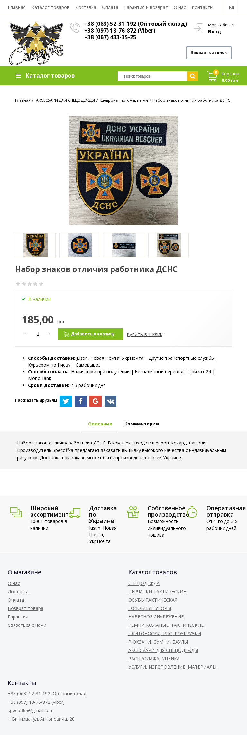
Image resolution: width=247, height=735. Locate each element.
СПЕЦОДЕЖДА (144, 583)
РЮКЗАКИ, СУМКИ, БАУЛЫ (158, 642)
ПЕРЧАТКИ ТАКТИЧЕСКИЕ (157, 591)
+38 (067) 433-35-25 (110, 37)
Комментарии (141, 424)
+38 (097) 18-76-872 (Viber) (119, 30)
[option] (35, 245)
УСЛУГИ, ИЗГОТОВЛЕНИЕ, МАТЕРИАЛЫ (172, 667)
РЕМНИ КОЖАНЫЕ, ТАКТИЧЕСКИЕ (166, 625)
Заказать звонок (209, 52)
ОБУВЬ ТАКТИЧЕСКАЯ (152, 600)
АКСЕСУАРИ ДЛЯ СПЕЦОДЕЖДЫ (163, 650)
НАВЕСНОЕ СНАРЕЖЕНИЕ (156, 617)
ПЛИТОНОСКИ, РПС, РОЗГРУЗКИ (164, 633)
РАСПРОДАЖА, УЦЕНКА (154, 658)
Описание (100, 424)
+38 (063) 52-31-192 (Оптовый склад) (135, 23)
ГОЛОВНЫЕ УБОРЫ (149, 608)
